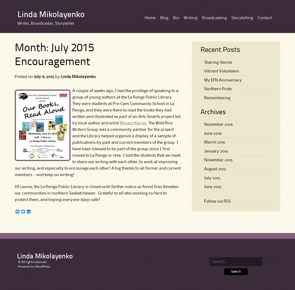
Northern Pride (218, 89)
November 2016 (218, 124)
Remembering (217, 98)
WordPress (42, 266)
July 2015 (212, 178)
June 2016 (213, 133)
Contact (265, 18)
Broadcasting (214, 18)
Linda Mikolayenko (51, 15)
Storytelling (242, 18)
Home (150, 18)
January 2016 (216, 151)
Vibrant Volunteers (221, 71)
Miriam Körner (133, 123)
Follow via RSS (217, 201)
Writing (191, 18)
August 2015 (215, 169)
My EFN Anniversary (223, 80)
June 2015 (212, 187)
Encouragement (52, 62)
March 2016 (214, 142)
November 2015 (218, 160)
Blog (164, 18)
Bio (176, 18)
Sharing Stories (218, 62)
